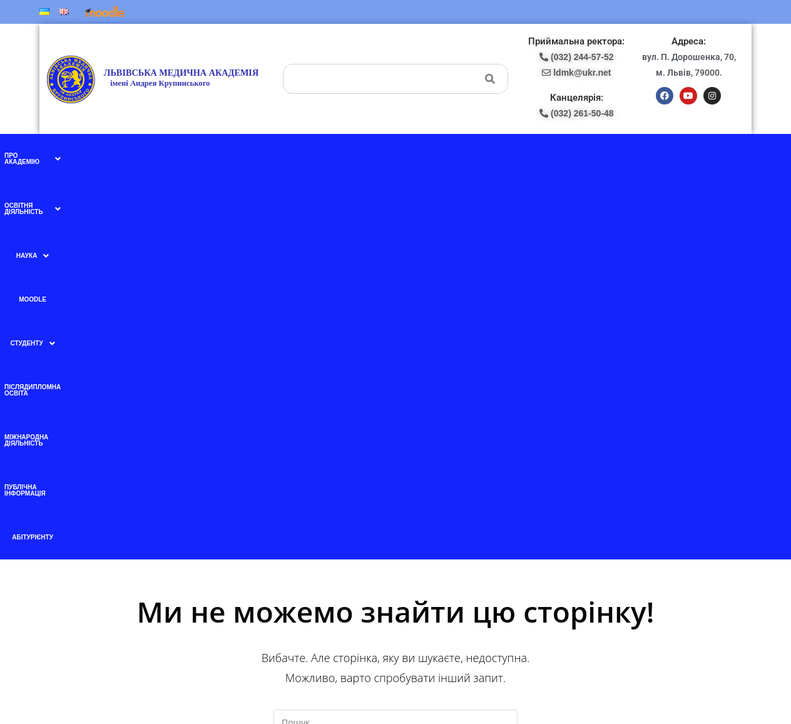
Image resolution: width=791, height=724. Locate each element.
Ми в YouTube (256, 520)
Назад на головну (395, 403)
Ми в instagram (257, 547)
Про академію (126, 155)
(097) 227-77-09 (439, 494)
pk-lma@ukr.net (442, 522)
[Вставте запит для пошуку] (395, 340)
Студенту (356, 155)
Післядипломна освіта (428, 155)
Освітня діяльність (206, 155)
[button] (126, 156)
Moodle (311, 155)
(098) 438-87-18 (439, 508)
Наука (272, 155)
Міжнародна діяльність (519, 155)
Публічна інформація (608, 155)
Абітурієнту (675, 155)
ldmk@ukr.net (640, 625)
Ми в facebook (256, 494)
